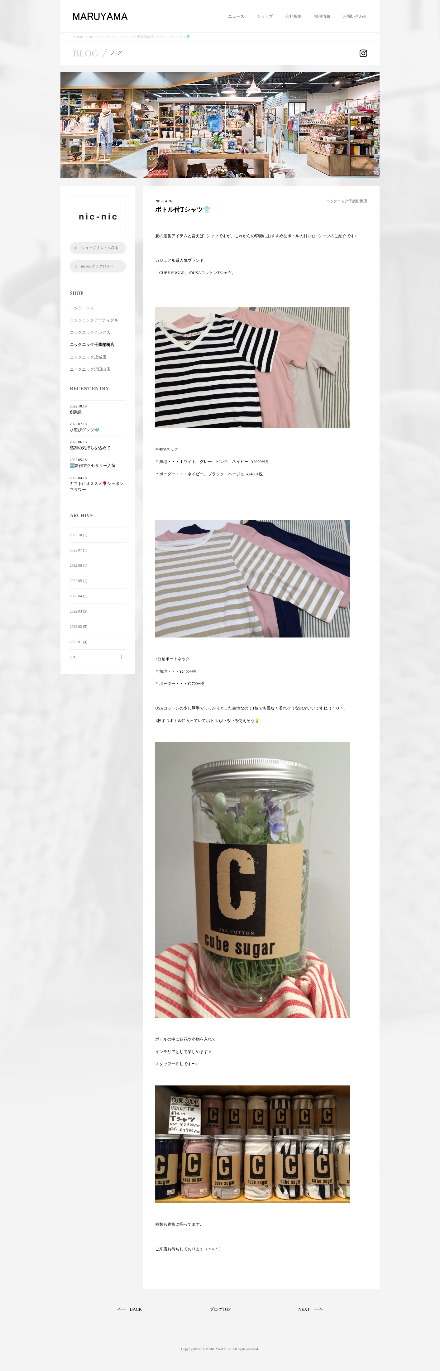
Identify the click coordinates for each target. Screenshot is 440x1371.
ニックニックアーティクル (94, 320)
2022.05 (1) (78, 581)
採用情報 (322, 16)
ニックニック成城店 (88, 357)
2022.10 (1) (78, 535)
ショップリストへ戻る (99, 248)
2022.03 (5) (78, 611)
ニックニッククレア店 (90, 332)
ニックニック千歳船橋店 (135, 37)
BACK (136, 1309)
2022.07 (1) (78, 550)
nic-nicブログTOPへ (97, 266)
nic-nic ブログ (99, 37)
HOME (78, 37)
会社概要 (293, 16)
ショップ (265, 16)
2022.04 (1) (78, 596)
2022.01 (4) (78, 642)
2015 (73, 657)
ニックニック (82, 307)
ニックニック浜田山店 (90, 369)
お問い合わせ (355, 16)
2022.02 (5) (78, 626)
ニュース (236, 16)
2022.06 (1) (78, 565)
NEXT (304, 1309)
